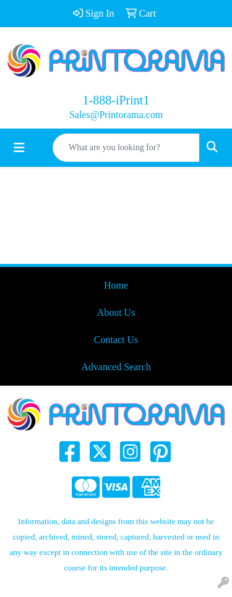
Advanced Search (115, 367)
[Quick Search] (126, 147)
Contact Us (116, 339)
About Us (116, 312)
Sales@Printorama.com (116, 114)
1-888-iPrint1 (116, 100)
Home (116, 285)
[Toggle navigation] (19, 147)
